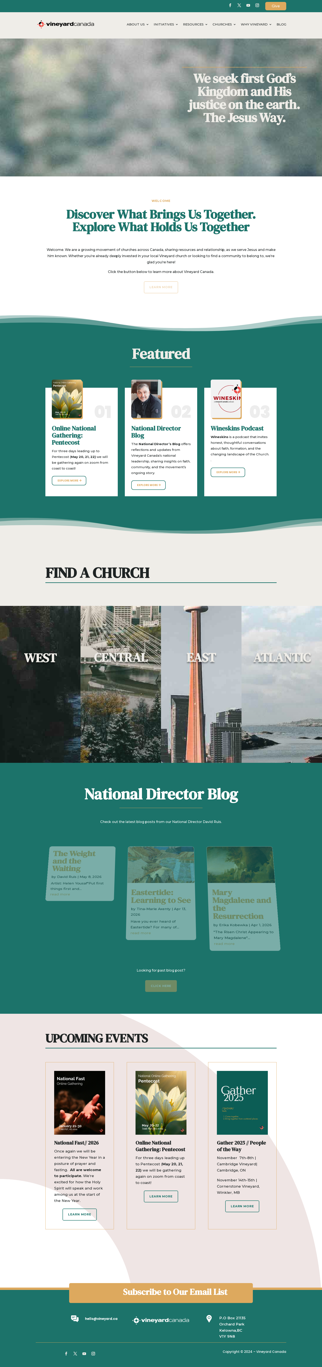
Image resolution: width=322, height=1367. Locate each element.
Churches (222, 24)
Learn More (79, 1214)
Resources (193, 24)
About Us (136, 24)
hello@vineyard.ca (101, 1318)
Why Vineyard (254, 24)
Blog (281, 24)
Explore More (68, 480)
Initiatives (164, 24)
